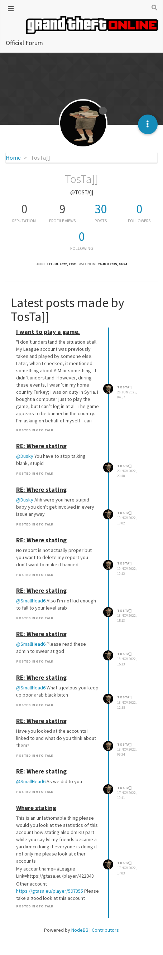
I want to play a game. (48, 332)
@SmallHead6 (30, 600)
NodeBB (79, 930)
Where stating (36, 808)
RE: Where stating (41, 446)
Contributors (105, 930)
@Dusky (24, 456)
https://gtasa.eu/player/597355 (49, 891)
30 (101, 209)
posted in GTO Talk (34, 430)
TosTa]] (124, 387)
